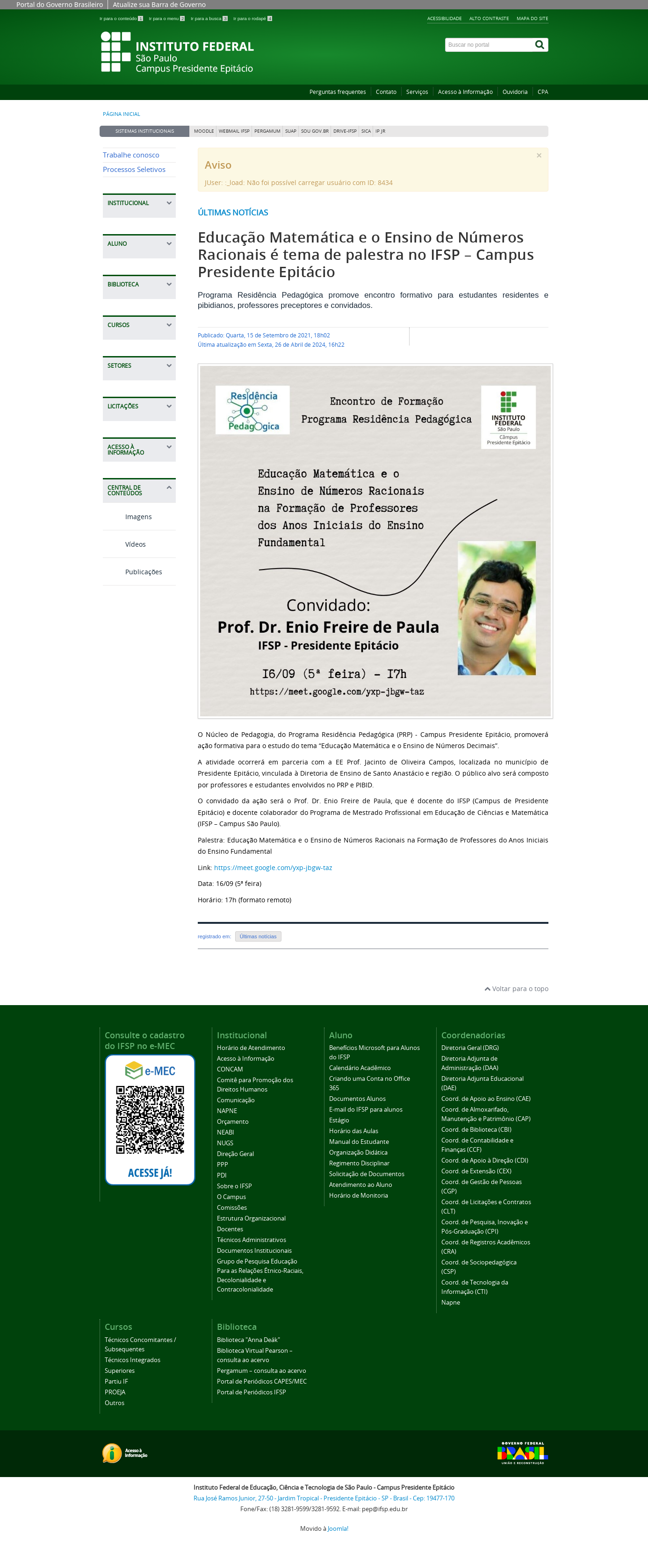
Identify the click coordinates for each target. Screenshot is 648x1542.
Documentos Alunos (357, 1099)
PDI (222, 1175)
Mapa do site (532, 18)
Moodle (204, 131)
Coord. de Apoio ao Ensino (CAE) (486, 1099)
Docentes (230, 1229)
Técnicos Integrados (132, 1360)
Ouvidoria (515, 92)
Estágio (339, 1120)
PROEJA (115, 1392)
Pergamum (267, 131)
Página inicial (121, 114)
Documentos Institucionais (254, 1251)
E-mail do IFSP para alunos (366, 1110)
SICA (366, 131)
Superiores (120, 1371)
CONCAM (230, 1069)
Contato (386, 92)
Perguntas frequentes (338, 92)
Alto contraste (489, 18)
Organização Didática (358, 1152)
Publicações (132, 571)
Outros (114, 1403)
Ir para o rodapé (252, 18)
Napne (450, 1302)
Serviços (417, 92)
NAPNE (227, 1111)
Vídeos (124, 544)
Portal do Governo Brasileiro (59, 4)
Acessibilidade (444, 18)
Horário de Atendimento (251, 1048)
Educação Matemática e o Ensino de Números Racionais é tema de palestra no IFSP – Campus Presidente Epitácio (366, 254)
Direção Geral (235, 1154)
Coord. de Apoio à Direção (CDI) (484, 1160)
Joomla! (338, 1529)
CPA (543, 92)
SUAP (290, 131)
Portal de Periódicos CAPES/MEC (262, 1381)
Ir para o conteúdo (122, 18)
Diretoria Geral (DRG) (470, 1048)
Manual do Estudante (359, 1142)
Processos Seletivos (134, 169)
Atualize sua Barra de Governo (159, 4)
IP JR (380, 131)
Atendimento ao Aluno (360, 1185)
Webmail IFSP (234, 131)
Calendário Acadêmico (360, 1068)
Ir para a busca (210, 18)
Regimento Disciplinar (359, 1163)
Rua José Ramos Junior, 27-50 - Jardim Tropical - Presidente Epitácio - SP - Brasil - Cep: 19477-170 (324, 1498)
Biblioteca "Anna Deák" (248, 1340)
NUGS (225, 1143)
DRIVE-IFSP (345, 131)
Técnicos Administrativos (251, 1240)
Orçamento (233, 1122)
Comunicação (236, 1100)
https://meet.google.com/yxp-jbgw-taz (273, 867)
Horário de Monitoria (358, 1195)
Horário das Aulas (353, 1131)
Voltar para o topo (516, 988)
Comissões (232, 1208)
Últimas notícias (233, 212)
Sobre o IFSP (234, 1186)
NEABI (225, 1132)
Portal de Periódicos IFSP (251, 1392)
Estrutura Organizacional (251, 1218)
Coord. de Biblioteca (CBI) (476, 1130)
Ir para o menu (167, 18)
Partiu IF (116, 1381)
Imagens (127, 516)
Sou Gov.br (315, 131)
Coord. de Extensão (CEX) (476, 1171)
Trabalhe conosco (131, 154)
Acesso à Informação (465, 92)
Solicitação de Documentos (366, 1174)
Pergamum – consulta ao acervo (261, 1371)
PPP (222, 1165)
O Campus (231, 1197)
